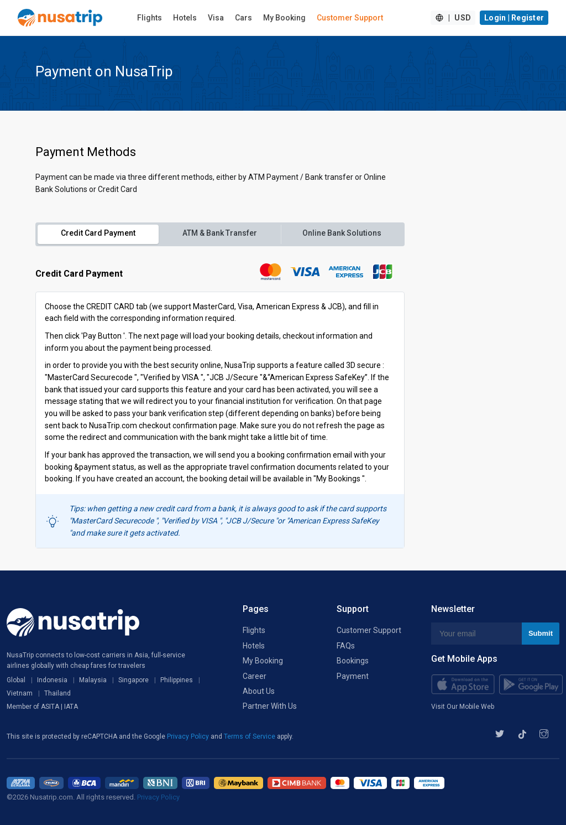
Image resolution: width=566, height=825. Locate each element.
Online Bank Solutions (341, 233)
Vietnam (20, 693)
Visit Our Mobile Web (462, 706)
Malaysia (93, 680)
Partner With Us (270, 706)
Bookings (353, 660)
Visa (216, 17)
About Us (259, 691)
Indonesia (52, 680)
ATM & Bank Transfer (219, 233)
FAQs (346, 645)
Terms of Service (250, 736)
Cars (243, 17)
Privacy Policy (189, 736)
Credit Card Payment (98, 233)
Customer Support (350, 17)
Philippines (176, 680)
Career (254, 676)
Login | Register (514, 17)
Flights (149, 17)
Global (16, 680)
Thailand (57, 693)
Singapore (133, 680)
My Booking (284, 17)
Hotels (185, 17)
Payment (353, 676)
